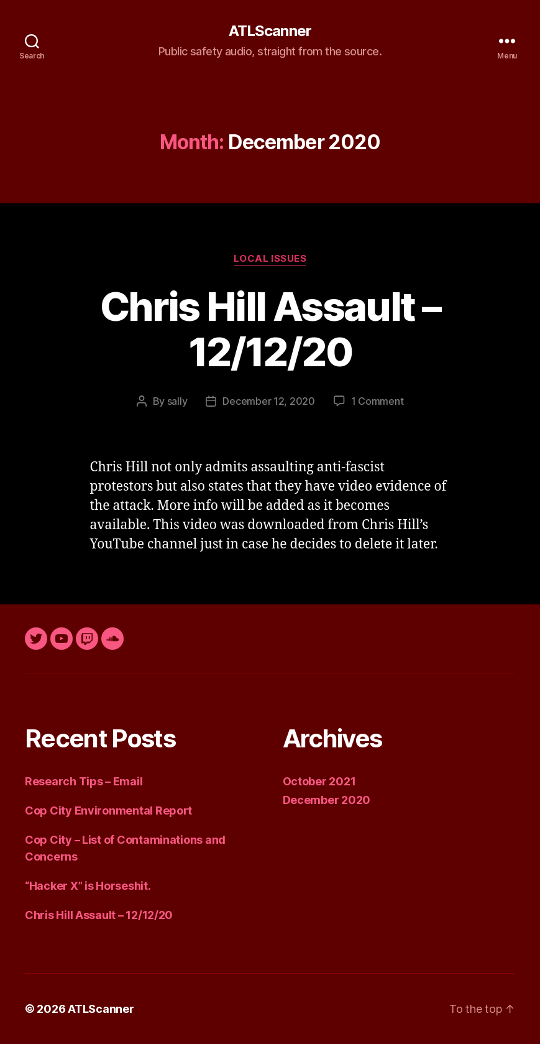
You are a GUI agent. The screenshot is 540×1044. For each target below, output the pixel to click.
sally (177, 401)
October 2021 (319, 781)
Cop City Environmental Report (108, 810)
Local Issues (270, 258)
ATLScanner (270, 31)
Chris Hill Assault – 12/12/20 (270, 329)
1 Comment (377, 401)
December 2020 (327, 799)
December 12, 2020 (268, 401)
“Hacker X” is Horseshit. (88, 885)
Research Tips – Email (83, 781)
